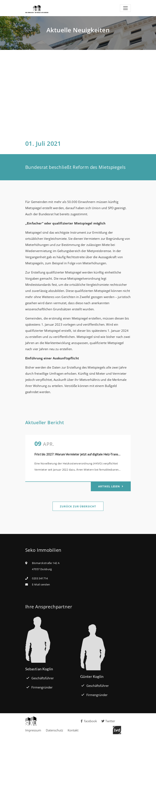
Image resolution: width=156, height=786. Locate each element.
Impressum (33, 730)
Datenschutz (54, 730)
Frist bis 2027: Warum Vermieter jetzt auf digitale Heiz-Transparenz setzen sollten (90, 454)
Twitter (108, 721)
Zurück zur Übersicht (78, 506)
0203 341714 (40, 578)
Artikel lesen (109, 486)
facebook (88, 721)
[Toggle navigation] (125, 8)
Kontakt (73, 730)
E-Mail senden (41, 584)
